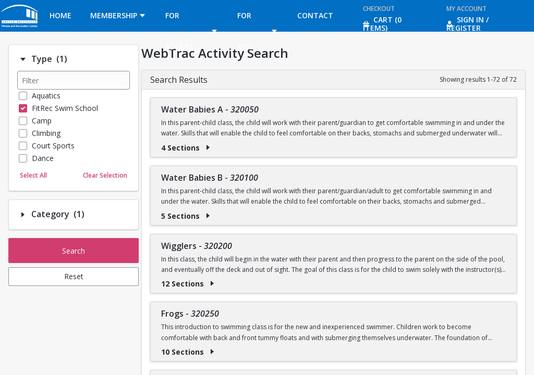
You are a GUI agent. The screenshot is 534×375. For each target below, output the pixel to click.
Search (73, 251)
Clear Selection (105, 175)
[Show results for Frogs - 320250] (212, 351)
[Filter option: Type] (23, 59)
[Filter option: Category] (23, 214)
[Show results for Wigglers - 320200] (212, 283)
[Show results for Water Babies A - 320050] (208, 147)
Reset (73, 276)
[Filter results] (73, 80)
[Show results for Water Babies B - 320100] (208, 215)
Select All (33, 175)
